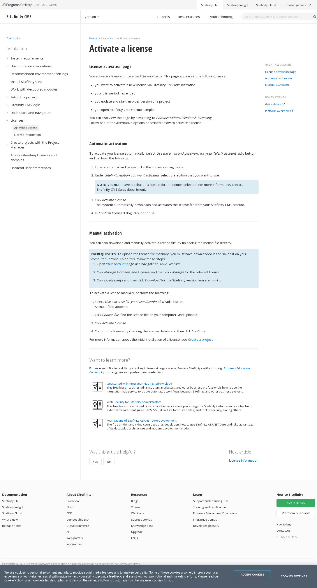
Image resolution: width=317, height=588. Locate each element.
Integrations (75, 544)
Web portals (75, 538)
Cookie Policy (13, 580)
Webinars (137, 513)
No (109, 462)
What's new (10, 520)
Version (92, 16)
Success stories (141, 520)
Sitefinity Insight (12, 507)
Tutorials (163, 16)
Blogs (134, 501)
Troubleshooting (220, 16)
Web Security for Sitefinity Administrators (134, 402)
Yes (95, 462)
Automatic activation (278, 78)
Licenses (107, 38)
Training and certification (209, 507)
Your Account (116, 264)
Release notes (11, 526)
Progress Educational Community (215, 513)
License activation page (280, 72)
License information (243, 460)
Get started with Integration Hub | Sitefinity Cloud (139, 384)
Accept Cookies (252, 574)
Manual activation (277, 85)
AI (68, 532)
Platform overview (279, 111)
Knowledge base (142, 526)
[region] (158, 576)
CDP (69, 513)
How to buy (283, 524)
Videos (135, 507)
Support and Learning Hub (210, 501)
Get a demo (275, 104)
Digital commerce (78, 526)
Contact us (283, 530)
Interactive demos (205, 520)
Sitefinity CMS (11, 501)
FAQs (134, 538)
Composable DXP (78, 520)
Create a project (200, 339)
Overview (73, 501)
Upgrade (137, 532)
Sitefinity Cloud (12, 513)
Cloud (70, 507)
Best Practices (189, 16)
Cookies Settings (294, 576)
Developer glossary (206, 526)
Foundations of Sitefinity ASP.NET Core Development (141, 420)
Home (93, 38)
